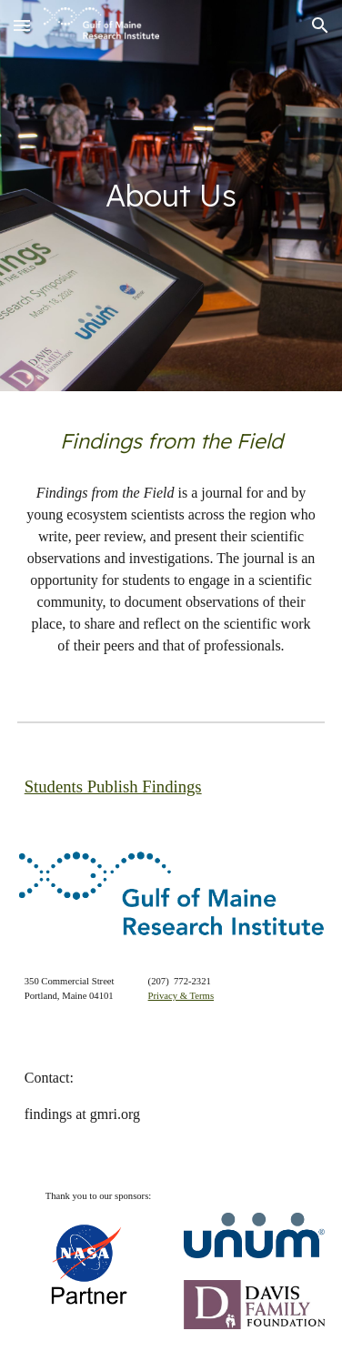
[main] (171, 195)
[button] (22, 25)
